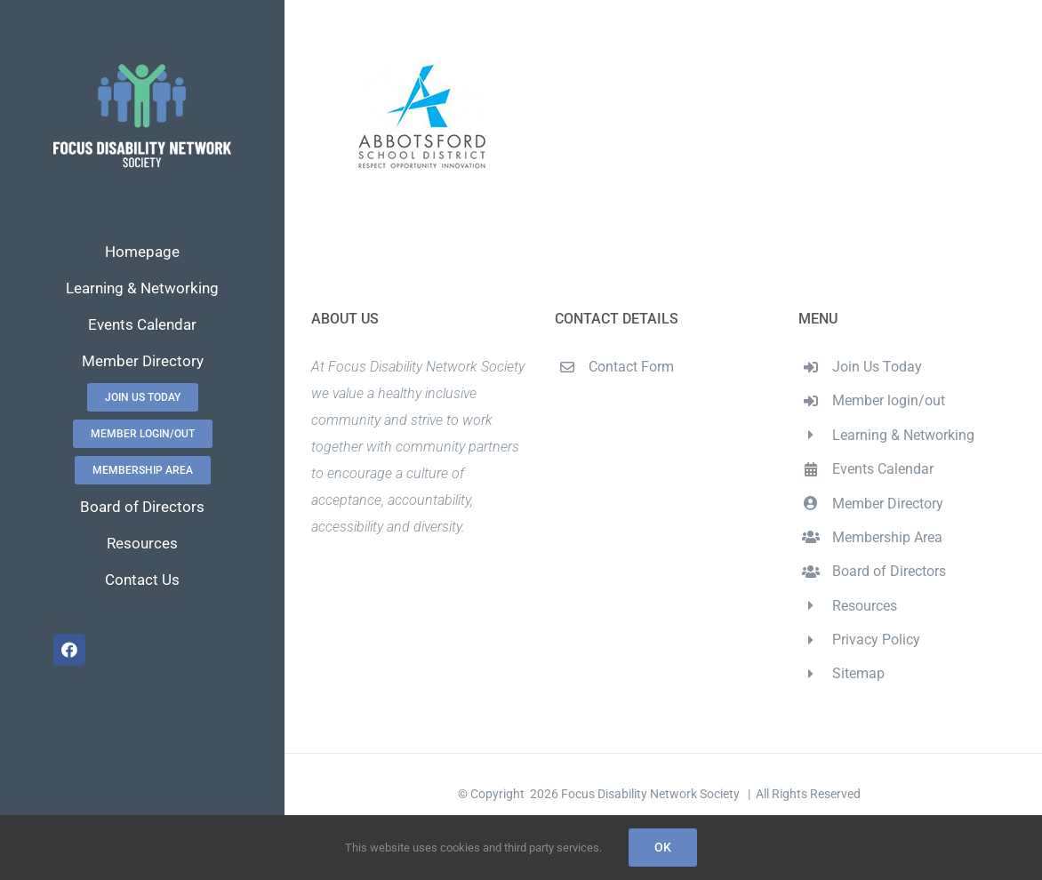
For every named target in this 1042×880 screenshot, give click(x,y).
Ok (662, 847)
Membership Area (887, 537)
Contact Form (631, 366)
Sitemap (858, 673)
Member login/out (888, 400)
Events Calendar (883, 468)
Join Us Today (877, 366)
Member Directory (887, 503)
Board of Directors (889, 571)
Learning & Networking (903, 435)
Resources (864, 605)
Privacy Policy (876, 639)
